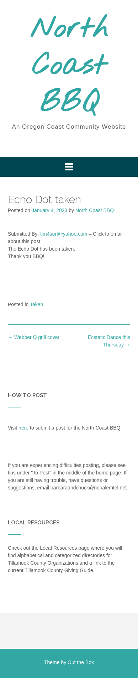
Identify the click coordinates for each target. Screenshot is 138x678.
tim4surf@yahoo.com (63, 234)
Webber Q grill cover (33, 337)
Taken (36, 304)
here (23, 428)
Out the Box (81, 662)
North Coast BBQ (69, 66)
